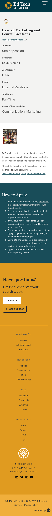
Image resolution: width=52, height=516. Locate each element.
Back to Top (40, 510)
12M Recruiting (23, 379)
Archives (23, 405)
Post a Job (24, 400)
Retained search (23, 345)
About (23, 425)
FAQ (23, 434)
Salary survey (23, 370)
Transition (23, 349)
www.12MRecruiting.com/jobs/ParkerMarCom (23, 173)
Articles (23, 365)
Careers (23, 409)
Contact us (12, 300)
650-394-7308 (16, 309)
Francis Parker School (12, 39)
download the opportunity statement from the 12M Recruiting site (28, 204)
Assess (23, 340)
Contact (23, 430)
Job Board (23, 395)
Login (23, 439)
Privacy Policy (31, 505)
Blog (23, 374)
